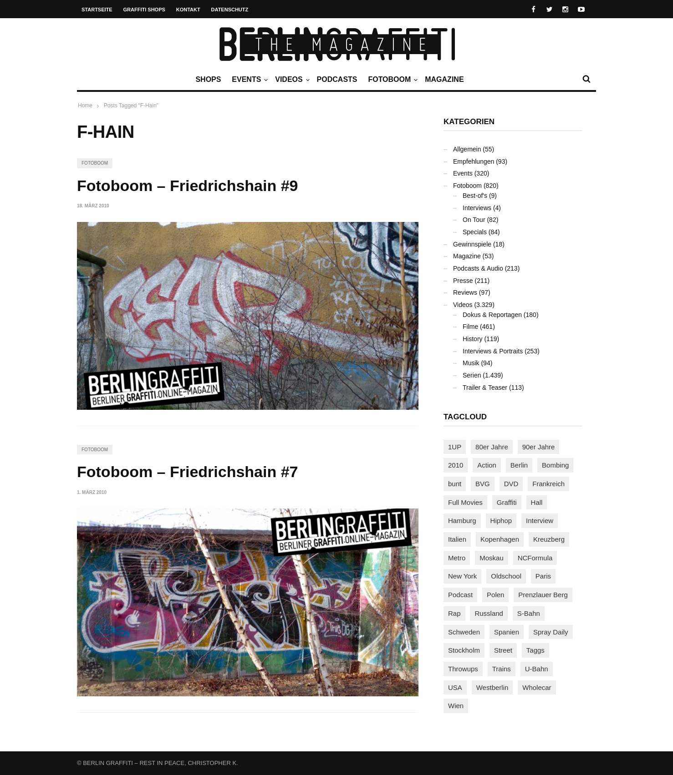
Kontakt (188, 9)
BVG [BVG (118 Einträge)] (482, 484)
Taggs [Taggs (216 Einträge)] (535, 650)
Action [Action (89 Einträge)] (486, 465)
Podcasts (337, 79)
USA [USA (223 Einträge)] (455, 687)
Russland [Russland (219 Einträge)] (488, 613)
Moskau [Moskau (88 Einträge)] (491, 558)
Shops (208, 79)
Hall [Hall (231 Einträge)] (537, 502)
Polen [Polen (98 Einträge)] (495, 595)
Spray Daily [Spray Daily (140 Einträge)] (550, 632)
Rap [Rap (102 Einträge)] (454, 613)
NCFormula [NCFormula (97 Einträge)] (535, 558)
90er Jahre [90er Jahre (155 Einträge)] (538, 447)
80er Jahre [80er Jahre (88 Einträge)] (491, 447)
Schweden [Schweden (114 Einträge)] (464, 632)
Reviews (465, 292)
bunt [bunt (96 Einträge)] (454, 484)
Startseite (97, 9)
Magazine (444, 79)
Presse (463, 280)
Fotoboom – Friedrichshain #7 (187, 471)
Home (85, 105)
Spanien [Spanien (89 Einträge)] (506, 632)
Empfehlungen (473, 161)
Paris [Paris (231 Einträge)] (543, 576)
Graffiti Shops (144, 9)
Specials (475, 232)
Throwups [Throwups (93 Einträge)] (463, 669)
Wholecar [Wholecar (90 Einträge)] (536, 687)
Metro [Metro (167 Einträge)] (456, 558)
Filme (470, 326)
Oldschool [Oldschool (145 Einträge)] (506, 576)
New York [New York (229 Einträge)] (462, 576)
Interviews (477, 207)
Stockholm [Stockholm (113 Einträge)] (464, 650)
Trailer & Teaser (485, 387)
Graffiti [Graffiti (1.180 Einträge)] (507, 502)
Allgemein (467, 149)
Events (248, 79)
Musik (471, 363)
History (473, 338)
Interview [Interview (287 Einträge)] (539, 520)
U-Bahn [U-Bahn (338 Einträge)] (536, 669)
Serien (472, 375)
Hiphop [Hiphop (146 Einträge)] (501, 520)
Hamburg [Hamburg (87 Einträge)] (462, 520)
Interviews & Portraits (493, 351)
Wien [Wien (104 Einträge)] (456, 706)
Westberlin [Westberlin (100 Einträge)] (492, 687)
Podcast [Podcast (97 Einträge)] (460, 595)
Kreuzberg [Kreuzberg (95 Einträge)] (549, 539)
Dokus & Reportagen (492, 314)
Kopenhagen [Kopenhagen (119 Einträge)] (499, 539)
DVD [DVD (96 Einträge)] (511, 484)
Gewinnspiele (472, 244)
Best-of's (475, 195)
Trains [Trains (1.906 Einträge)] (501, 669)
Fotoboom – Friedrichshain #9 (187, 185)
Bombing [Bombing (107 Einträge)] (555, 465)
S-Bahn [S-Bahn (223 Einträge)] (528, 613)
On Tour (474, 219)
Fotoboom (391, 79)
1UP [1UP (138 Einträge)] (454, 447)
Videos (291, 79)
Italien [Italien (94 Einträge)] (457, 539)
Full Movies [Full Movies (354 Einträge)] (465, 502)
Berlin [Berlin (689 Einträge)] (519, 465)
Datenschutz (230, 9)
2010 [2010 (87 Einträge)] (455, 465)
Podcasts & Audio (478, 268)
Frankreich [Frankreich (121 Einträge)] (548, 484)
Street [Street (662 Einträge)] (503, 650)
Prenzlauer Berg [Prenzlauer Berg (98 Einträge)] (542, 595)
